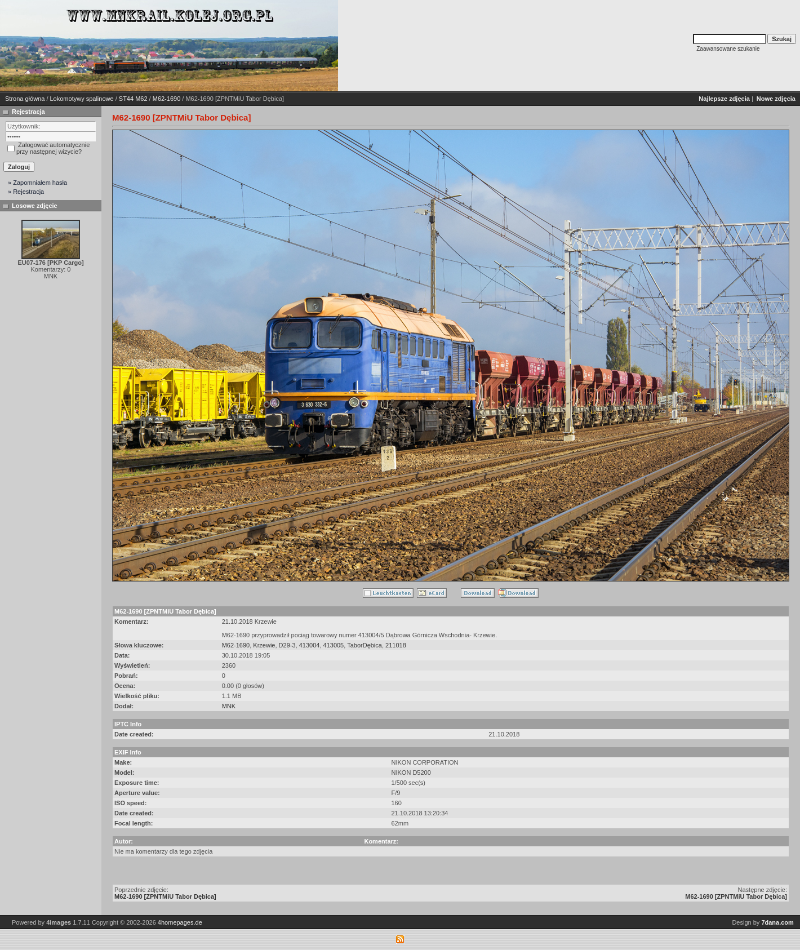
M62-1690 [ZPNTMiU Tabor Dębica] (165, 896)
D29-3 (287, 645)
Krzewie (264, 645)
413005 (333, 645)
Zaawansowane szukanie (727, 49)
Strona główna (25, 98)
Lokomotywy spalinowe (82, 98)
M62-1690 (167, 98)
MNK (228, 706)
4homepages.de (180, 922)
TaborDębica (364, 645)
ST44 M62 (133, 98)
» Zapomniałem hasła (37, 182)
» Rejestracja (26, 191)
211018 (395, 645)
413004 (309, 645)
